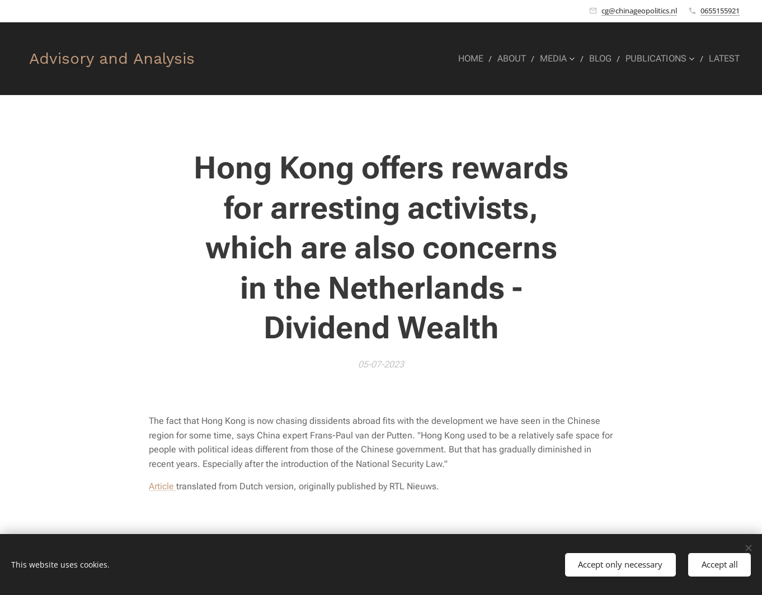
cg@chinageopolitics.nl (639, 11)
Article (162, 486)
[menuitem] (482, 59)
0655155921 (720, 11)
